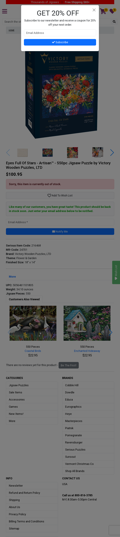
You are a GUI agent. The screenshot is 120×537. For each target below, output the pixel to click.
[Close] (94, 10)
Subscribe (60, 42)
